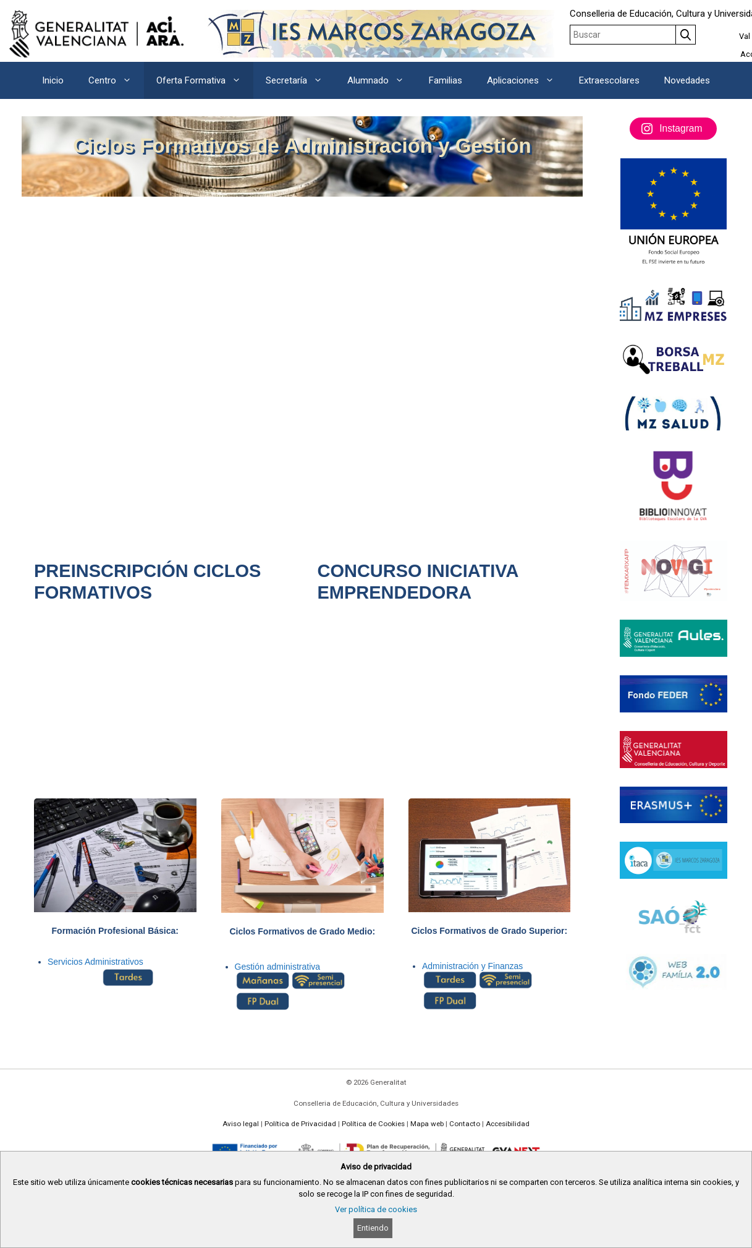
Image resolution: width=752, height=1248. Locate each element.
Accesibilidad (508, 1123)
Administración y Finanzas (472, 966)
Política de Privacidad (300, 1123)
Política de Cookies (373, 1123)
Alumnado (381, 80)
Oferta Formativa (204, 80)
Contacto (464, 1123)
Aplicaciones (527, 80)
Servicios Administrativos (95, 962)
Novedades (687, 80)
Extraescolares (609, 80)
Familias (445, 80)
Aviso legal (240, 1123)
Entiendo (373, 1228)
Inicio (53, 80)
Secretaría (300, 80)
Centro (116, 80)
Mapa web (427, 1123)
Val (744, 36)
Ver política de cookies (376, 1209)
